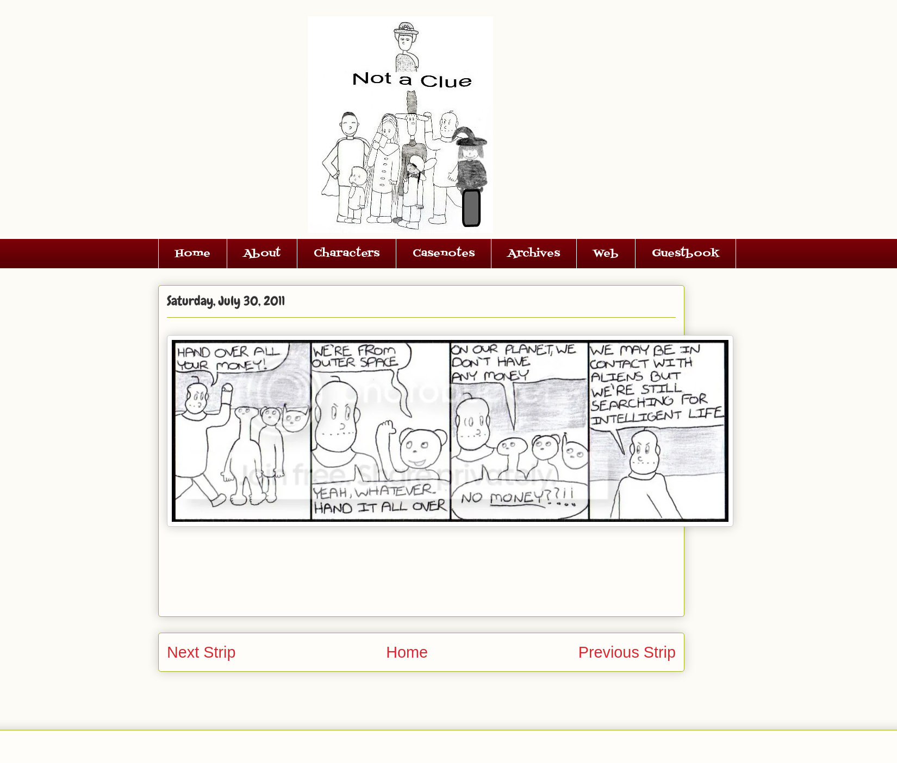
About (262, 253)
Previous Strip (627, 652)
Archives (534, 253)
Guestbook (685, 253)
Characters (346, 253)
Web (606, 253)
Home (192, 253)
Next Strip (201, 652)
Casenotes (444, 253)
